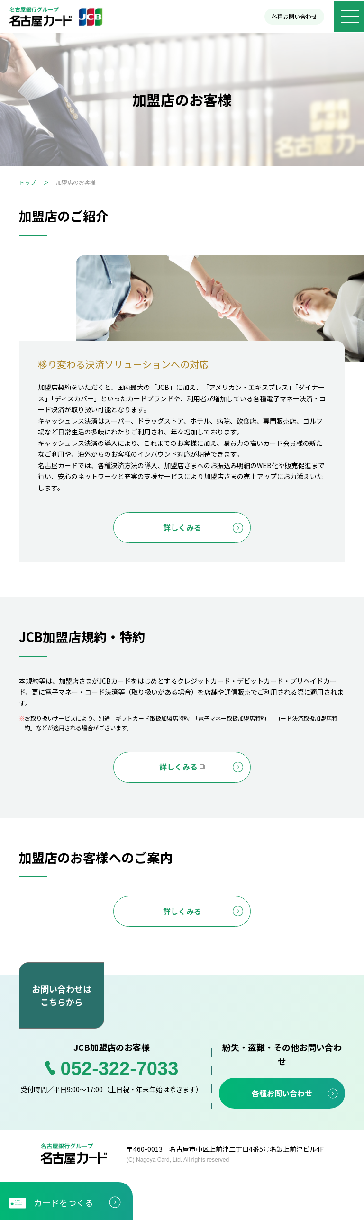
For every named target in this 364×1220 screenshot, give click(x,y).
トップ (27, 182)
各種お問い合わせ (291, 16)
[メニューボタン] (347, 16)
